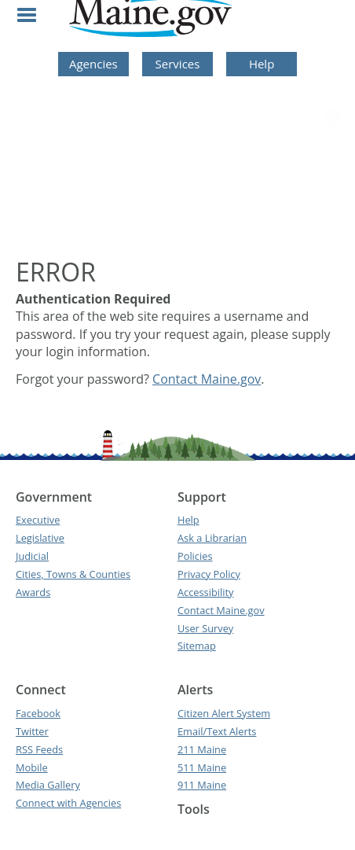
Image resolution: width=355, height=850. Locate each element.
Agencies (93, 64)
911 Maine (202, 785)
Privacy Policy (209, 574)
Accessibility (205, 592)
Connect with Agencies (68, 803)
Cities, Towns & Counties (73, 574)
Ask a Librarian (212, 538)
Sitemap (197, 645)
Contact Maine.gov (206, 379)
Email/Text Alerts (217, 731)
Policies (195, 556)
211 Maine (202, 749)
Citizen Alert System (224, 713)
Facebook (38, 713)
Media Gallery (48, 785)
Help (261, 64)
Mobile (32, 767)
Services (178, 64)
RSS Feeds (39, 749)
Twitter (32, 731)
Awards (33, 592)
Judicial (32, 556)
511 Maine (202, 767)
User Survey (205, 628)
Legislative (40, 538)
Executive (38, 520)
